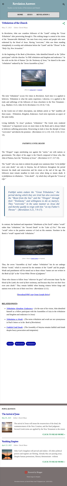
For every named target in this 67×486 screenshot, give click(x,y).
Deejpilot (38, 476)
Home (20, 14)
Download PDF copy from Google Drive (33, 295)
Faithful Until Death (15, 327)
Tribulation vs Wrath (15, 319)
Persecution (20, 344)
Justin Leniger (34, 258)
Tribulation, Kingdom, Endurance (20, 309)
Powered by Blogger (33, 472)
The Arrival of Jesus (10, 414)
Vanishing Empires (10, 441)
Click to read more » (53, 434)
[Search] (63, 4)
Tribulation (31, 344)
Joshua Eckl (33, 90)
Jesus (29, 14)
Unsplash (39, 90)
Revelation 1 (43, 14)
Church (10, 344)
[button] (63, 24)
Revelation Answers (23, 4)
